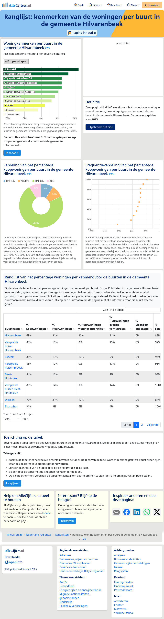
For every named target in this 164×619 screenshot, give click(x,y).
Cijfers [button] (94, 5)
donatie (46, 513)
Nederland (79, 567)
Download (152, 5)
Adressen (65, 555)
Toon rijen (15, 418)
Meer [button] (132, 5)
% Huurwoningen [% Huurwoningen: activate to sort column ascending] (62, 327)
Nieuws (118, 567)
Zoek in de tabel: (132, 309)
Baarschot (11, 406)
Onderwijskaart (123, 586)
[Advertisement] (123, 71)
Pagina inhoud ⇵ (82, 33)
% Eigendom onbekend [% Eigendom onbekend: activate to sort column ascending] (142, 325)
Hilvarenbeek (13, 335)
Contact (119, 605)
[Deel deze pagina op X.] (157, 512)
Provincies (65, 567)
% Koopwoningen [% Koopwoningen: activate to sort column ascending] (36, 327)
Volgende (152, 425)
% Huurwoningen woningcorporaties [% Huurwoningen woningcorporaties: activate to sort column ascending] (90, 327)
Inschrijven (67, 521)
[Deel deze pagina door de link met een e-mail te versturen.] (116, 512)
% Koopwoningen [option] (15, 61)
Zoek (79, 5)
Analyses (119, 555)
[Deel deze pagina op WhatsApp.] (146, 512)
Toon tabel (12, 153)
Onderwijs (65, 602)
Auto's (63, 582)
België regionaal (94, 571)
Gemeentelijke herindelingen (132, 563)
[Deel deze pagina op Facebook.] (126, 512)
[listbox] (16, 61)
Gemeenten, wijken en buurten (78, 559)
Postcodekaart (123, 590)
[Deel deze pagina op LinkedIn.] (136, 512)
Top (84, 538)
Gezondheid (66, 586)
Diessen (10, 400)
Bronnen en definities (127, 559)
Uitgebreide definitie (100, 127)
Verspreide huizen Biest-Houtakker (13, 389)
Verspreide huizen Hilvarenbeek (13, 346)
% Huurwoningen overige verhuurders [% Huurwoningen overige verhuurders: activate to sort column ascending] (119, 323)
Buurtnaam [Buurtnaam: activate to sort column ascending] (12, 329)
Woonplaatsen (82, 563)
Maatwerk (120, 609)
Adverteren (121, 601)
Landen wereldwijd (71, 571)
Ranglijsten (12, 483)
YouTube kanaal (123, 613)
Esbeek (9, 357)
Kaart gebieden (123, 582)
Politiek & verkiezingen (73, 606)
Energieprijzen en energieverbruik (80, 590)
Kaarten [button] (113, 5)
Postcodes (65, 563)
